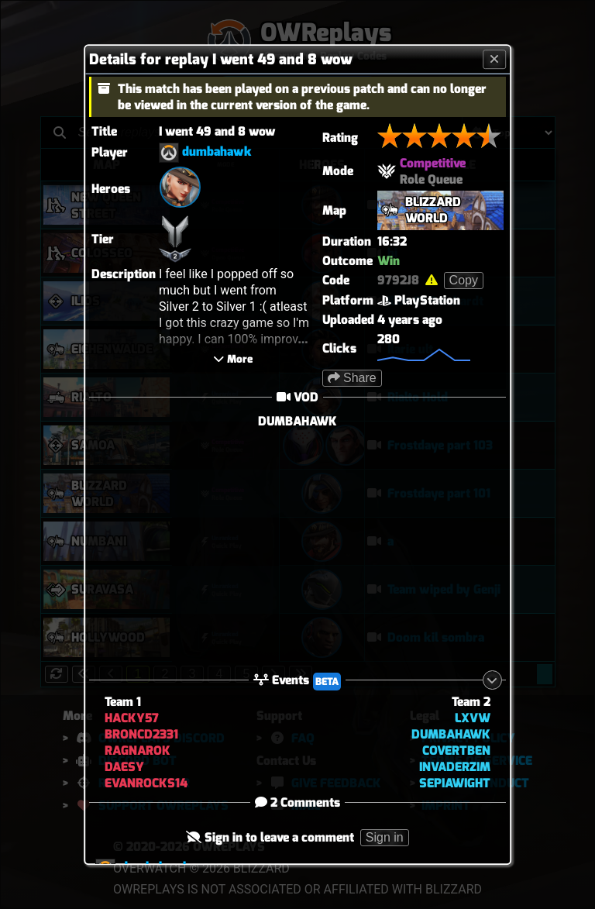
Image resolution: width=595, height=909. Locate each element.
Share (352, 377)
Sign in (385, 837)
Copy (463, 280)
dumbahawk (217, 151)
